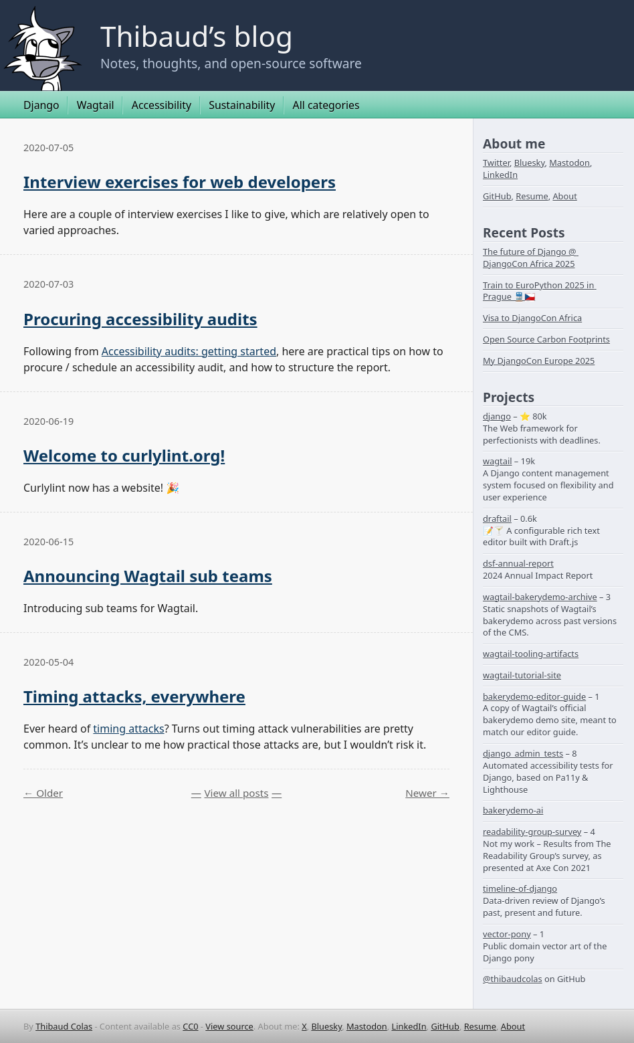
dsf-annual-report (518, 563)
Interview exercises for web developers (179, 182)
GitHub (497, 196)
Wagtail (95, 105)
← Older (43, 792)
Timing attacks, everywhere (134, 696)
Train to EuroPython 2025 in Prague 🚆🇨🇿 (540, 291)
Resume (532, 196)
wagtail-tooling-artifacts (530, 654)
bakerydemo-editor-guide (534, 696)
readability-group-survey (532, 832)
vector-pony (507, 934)
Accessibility (161, 105)
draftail (497, 518)
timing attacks (128, 728)
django (497, 416)
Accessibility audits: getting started (189, 351)
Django (41, 105)
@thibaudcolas (512, 979)
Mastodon (569, 163)
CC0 (190, 1026)
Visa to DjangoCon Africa (532, 318)
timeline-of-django (520, 888)
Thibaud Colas (63, 1026)
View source (229, 1026)
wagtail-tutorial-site (522, 675)
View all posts (236, 792)
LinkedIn (500, 175)
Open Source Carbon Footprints (546, 339)
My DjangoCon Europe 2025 (539, 361)
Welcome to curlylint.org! (124, 455)
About (564, 196)
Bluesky (529, 163)
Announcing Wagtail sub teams (147, 576)
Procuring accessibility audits (140, 319)
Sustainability (242, 105)
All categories (326, 105)
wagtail (497, 461)
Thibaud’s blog (196, 36)
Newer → (427, 792)
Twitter (496, 163)
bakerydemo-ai (513, 810)
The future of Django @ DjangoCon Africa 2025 (530, 258)
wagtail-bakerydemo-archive (540, 597)
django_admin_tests (523, 753)
